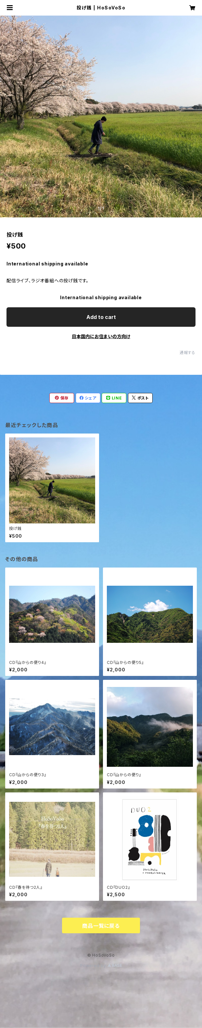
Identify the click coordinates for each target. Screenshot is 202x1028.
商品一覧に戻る (101, 926)
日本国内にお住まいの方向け (101, 336)
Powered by (101, 965)
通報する (188, 352)
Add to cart (101, 317)
